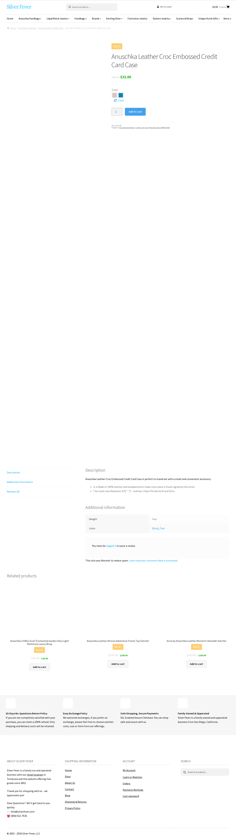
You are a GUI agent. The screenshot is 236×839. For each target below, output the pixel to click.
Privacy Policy (72, 808)
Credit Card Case (142, 128)
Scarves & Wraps (184, 18)
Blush (155, 528)
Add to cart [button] (39, 667)
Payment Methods (133, 789)
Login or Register (132, 777)
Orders (126, 783)
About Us (70, 782)
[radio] (114, 95)
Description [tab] (13, 472)
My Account (166, 6)
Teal (162, 528)
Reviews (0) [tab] (13, 491)
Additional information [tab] (20, 482)
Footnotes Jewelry (137, 18)
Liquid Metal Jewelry (57, 18)
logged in (111, 545)
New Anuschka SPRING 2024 (51, 28)
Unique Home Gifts (208, 18)
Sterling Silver (113, 18)
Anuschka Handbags (29, 18)
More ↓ (227, 18)
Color (115, 89)
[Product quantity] (117, 112)
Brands (95, 18)
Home (10, 18)
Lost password (131, 796)
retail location (35, 774)
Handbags (79, 18)
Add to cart (135, 111)
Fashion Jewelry (161, 18)
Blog (67, 795)
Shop (68, 776)
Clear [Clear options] (121, 100)
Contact (69, 789)
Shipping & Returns (76, 801)
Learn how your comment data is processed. (153, 560)
